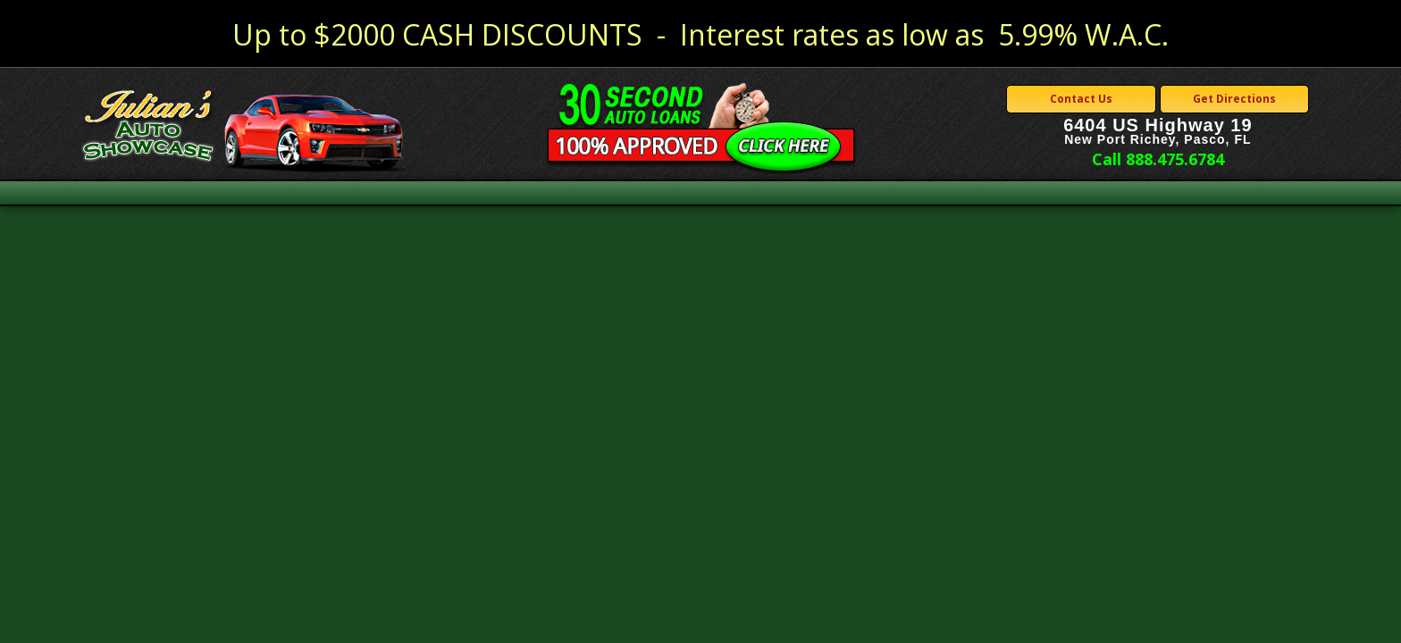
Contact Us (1081, 98)
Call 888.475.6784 (1158, 159)
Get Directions (1234, 98)
